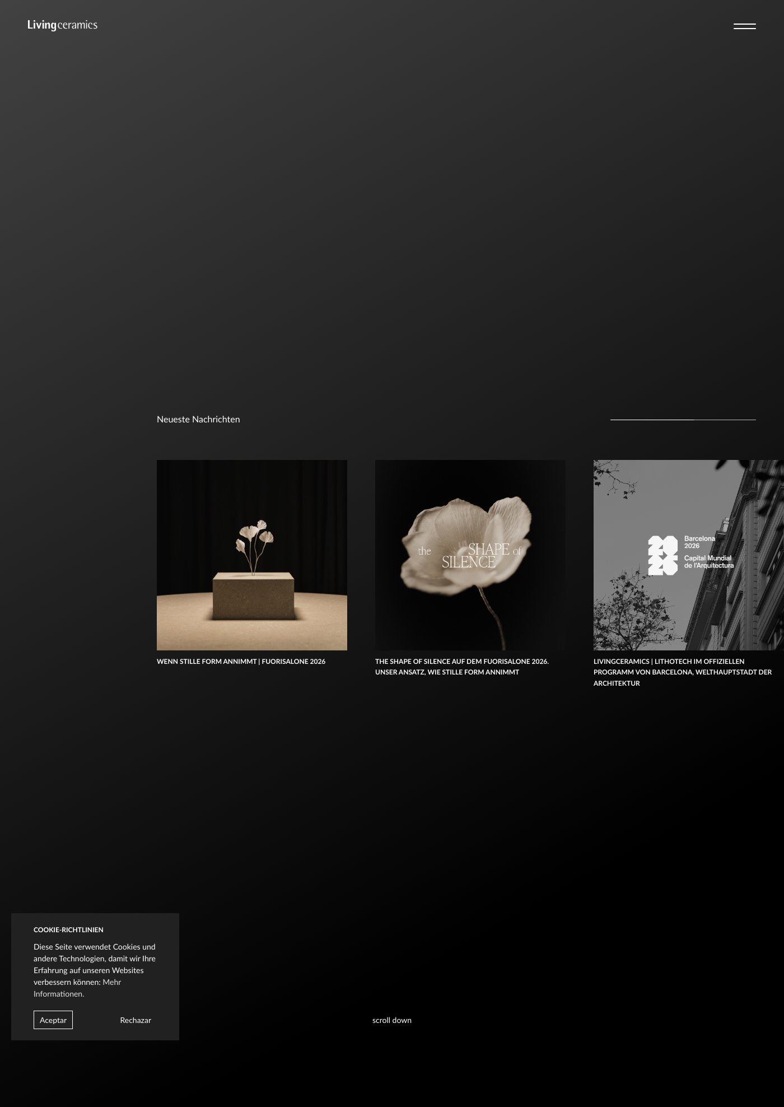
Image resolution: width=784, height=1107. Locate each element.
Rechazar (135, 1020)
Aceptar (53, 1020)
